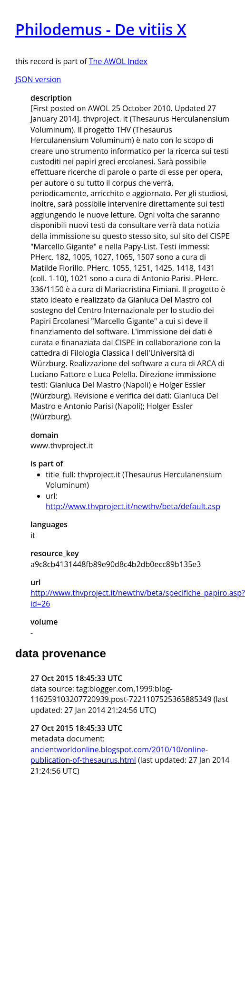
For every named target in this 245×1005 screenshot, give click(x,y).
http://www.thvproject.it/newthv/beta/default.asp (133, 506)
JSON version (38, 79)
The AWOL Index (118, 61)
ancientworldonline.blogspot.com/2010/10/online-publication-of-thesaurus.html (119, 754)
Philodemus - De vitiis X (100, 29)
